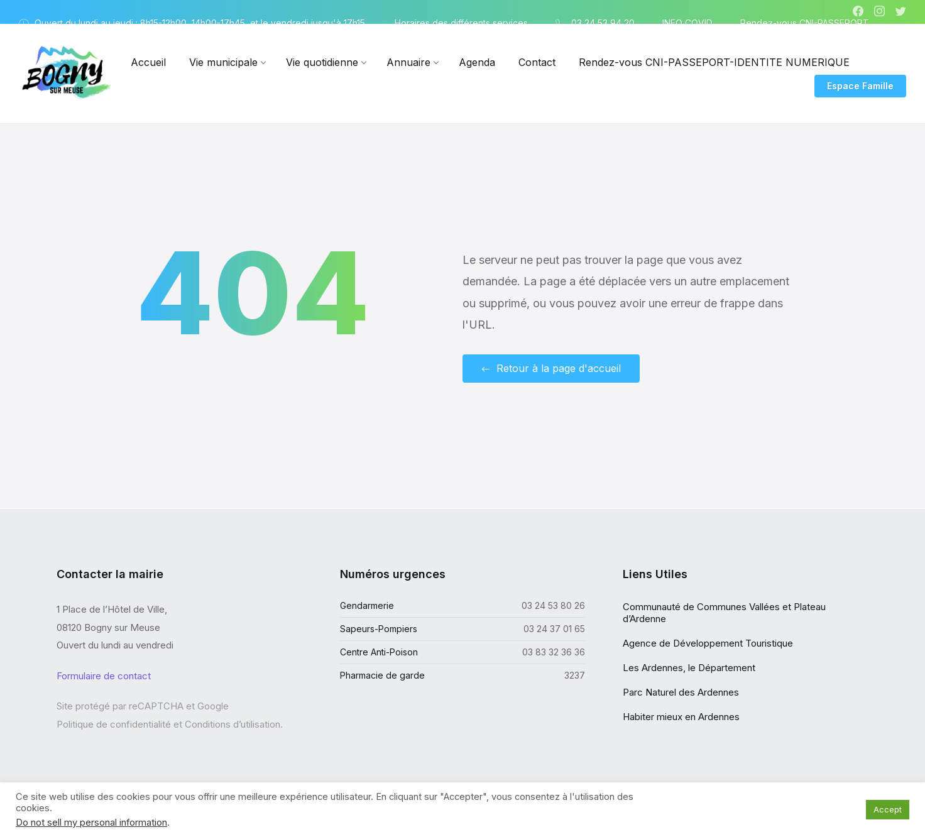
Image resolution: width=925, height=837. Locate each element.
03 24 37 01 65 (554, 628)
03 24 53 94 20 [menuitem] (603, 23)
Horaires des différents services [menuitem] (461, 23)
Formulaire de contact (104, 675)
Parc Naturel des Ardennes (681, 692)
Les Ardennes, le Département (689, 668)
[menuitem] (148, 62)
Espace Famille (860, 85)
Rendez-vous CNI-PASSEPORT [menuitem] (804, 23)
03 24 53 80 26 (553, 605)
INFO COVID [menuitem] (687, 23)
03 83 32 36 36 (553, 652)
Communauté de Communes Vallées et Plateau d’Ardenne (724, 613)
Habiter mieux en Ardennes (681, 717)
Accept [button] (887, 809)
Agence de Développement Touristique (708, 643)
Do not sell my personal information (91, 822)
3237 (574, 675)
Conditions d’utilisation (232, 724)
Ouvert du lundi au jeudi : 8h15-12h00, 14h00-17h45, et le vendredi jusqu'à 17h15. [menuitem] (201, 23)
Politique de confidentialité (114, 724)
